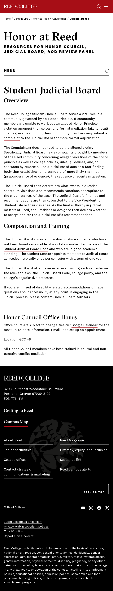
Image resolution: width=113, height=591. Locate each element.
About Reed (13, 440)
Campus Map (16, 421)
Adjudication (59, 19)
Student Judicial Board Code (26, 249)
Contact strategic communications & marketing (27, 472)
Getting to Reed (18, 410)
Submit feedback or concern (23, 522)
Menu (10, 71)
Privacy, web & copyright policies (26, 526)
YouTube (83, 508)
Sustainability (70, 460)
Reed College (20, 6)
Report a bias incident (18, 536)
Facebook (99, 508)
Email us (57, 330)
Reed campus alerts (75, 469)
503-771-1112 (13, 399)
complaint (12, 138)
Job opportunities (17, 450)
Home (7, 19)
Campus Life (21, 19)
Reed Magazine (72, 440)
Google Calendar (85, 325)
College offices (15, 460)
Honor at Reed (40, 19)
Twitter (107, 508)
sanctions (72, 191)
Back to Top (94, 492)
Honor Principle (60, 119)
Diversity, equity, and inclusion (83, 450)
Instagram (91, 508)
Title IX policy (13, 531)
